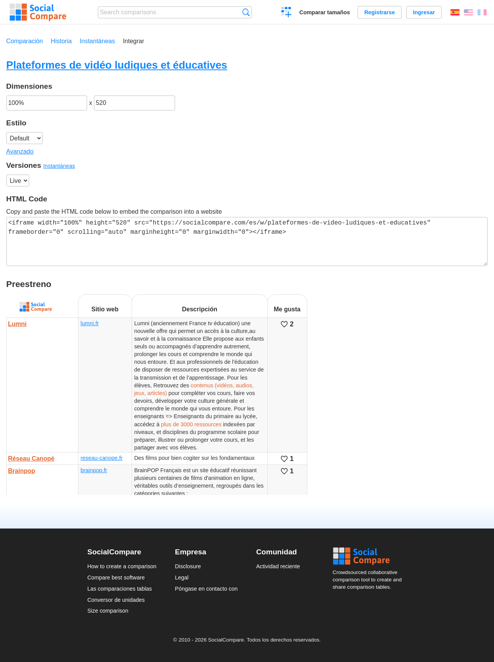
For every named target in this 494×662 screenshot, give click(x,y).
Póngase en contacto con (206, 589)
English (468, 12)
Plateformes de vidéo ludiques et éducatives (116, 65)
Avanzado (20, 151)
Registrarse (379, 12)
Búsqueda (246, 12)
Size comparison (107, 611)
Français (482, 12)
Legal (181, 577)
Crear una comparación (286, 13)
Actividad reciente (278, 566)
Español (455, 12)
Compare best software (116, 577)
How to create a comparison (121, 566)
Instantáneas (97, 41)
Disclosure (188, 566)
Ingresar (424, 12)
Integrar (133, 41)
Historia (61, 41)
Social (370, 556)
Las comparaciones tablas (119, 589)
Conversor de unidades (116, 600)
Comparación (24, 41)
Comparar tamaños (324, 12)
